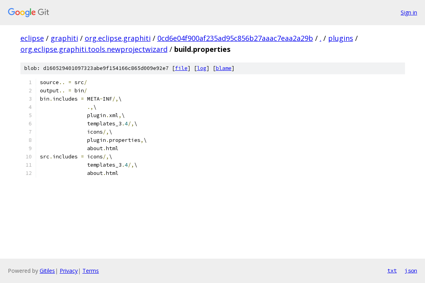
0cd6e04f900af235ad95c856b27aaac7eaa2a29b (235, 38)
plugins (340, 38)
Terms (90, 270)
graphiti (64, 38)
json (411, 270)
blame (224, 68)
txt (392, 270)
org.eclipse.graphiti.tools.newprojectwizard (94, 49)
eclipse (32, 38)
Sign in (409, 12)
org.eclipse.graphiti (118, 38)
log (201, 68)
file (181, 68)
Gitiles (47, 270)
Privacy (69, 270)
